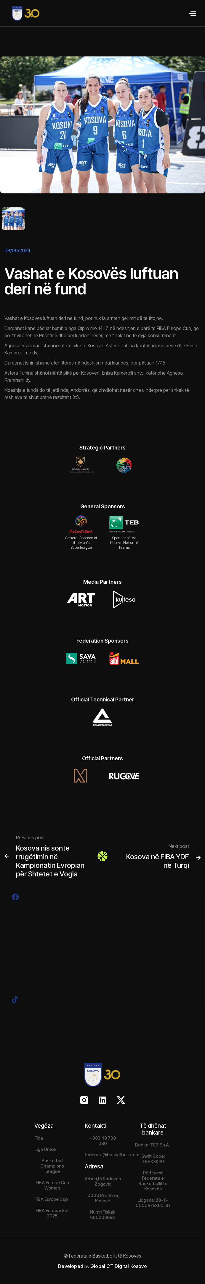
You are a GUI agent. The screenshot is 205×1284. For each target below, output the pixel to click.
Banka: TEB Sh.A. (152, 1145)
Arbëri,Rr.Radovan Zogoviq (103, 1181)
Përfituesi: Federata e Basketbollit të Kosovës (152, 1181)
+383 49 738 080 (102, 1140)
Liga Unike (45, 1149)
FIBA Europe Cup (51, 1199)
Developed (70, 1266)
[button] (192, 13)
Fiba (38, 1138)
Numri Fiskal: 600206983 (102, 1214)
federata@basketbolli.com (112, 1154)
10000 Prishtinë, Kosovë (102, 1197)
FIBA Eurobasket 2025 (52, 1213)
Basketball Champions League (52, 1166)
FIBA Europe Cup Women (52, 1185)
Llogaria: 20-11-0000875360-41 (153, 1202)
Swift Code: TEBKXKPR (153, 1158)
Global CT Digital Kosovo (118, 1266)
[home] (20, 13)
